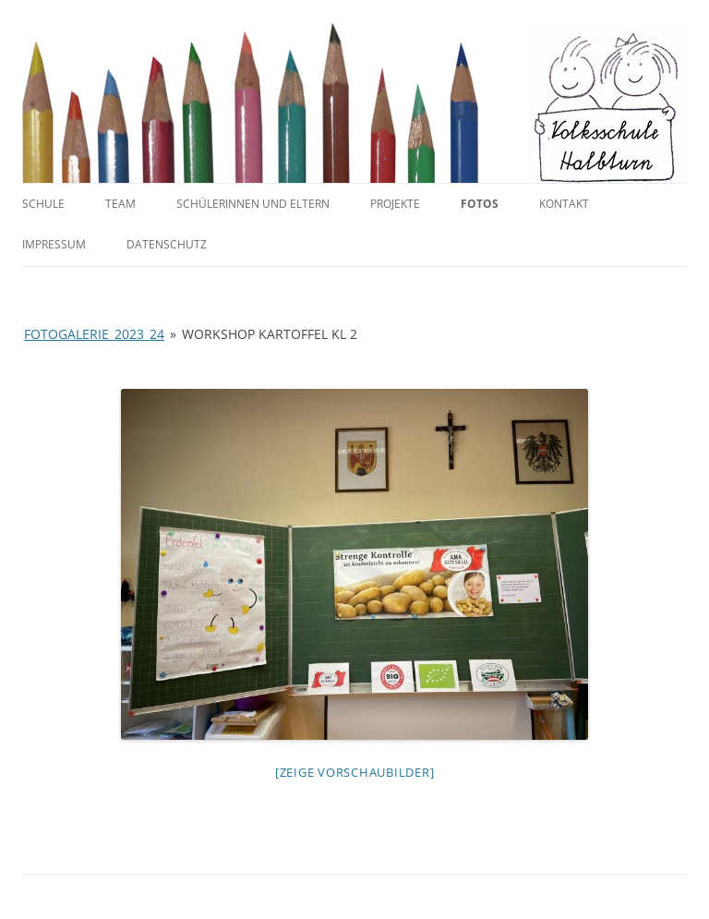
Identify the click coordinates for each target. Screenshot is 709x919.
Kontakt (564, 204)
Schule (43, 204)
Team (120, 204)
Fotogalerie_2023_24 (94, 334)
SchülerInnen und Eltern (253, 204)
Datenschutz (166, 244)
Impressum (54, 244)
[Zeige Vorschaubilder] (355, 772)
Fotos (480, 204)
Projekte (395, 204)
